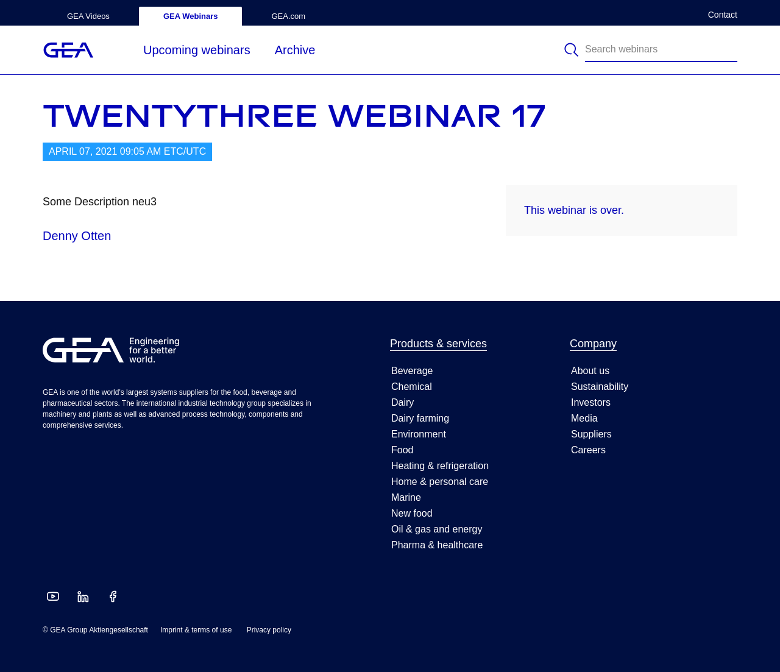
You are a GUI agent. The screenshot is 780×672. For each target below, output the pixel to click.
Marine (406, 497)
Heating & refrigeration (440, 466)
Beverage (412, 371)
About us (590, 371)
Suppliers (591, 434)
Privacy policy (269, 630)
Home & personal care (439, 481)
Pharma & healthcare (437, 545)
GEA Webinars (190, 16)
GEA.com (288, 16)
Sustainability (599, 386)
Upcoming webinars (196, 50)
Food (402, 450)
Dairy (402, 402)
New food (412, 513)
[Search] (573, 50)
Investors (591, 402)
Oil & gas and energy (436, 529)
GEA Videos (88, 16)
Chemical (411, 386)
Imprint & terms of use (196, 630)
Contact (722, 14)
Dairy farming (420, 418)
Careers (588, 450)
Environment (418, 434)
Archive (295, 50)
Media (584, 418)
